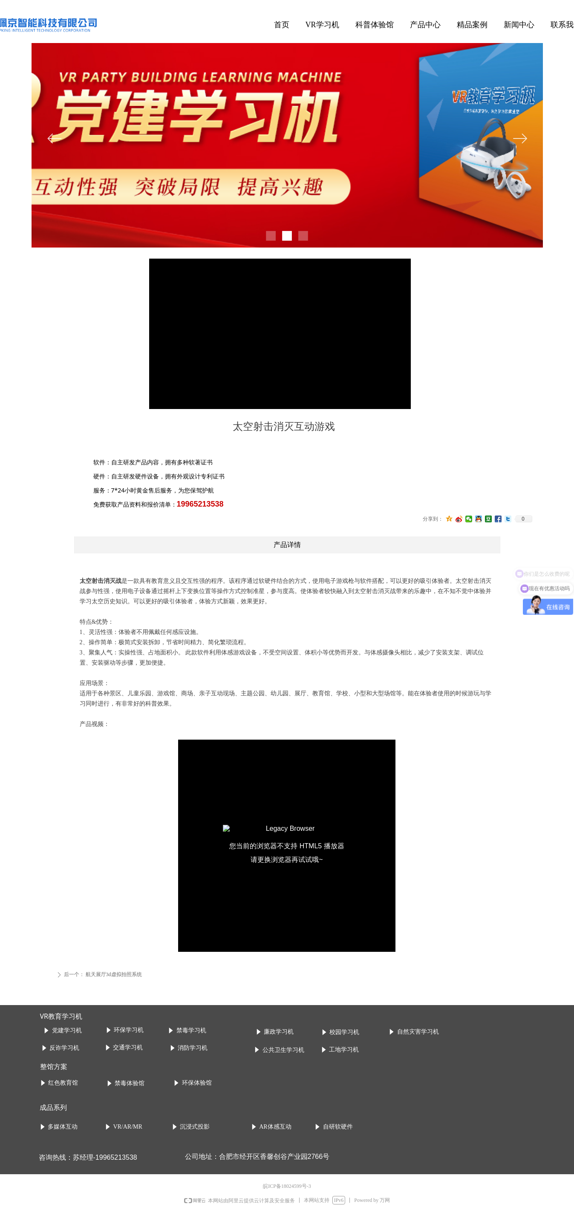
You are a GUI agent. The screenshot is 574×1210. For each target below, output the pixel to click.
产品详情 (287, 544)
